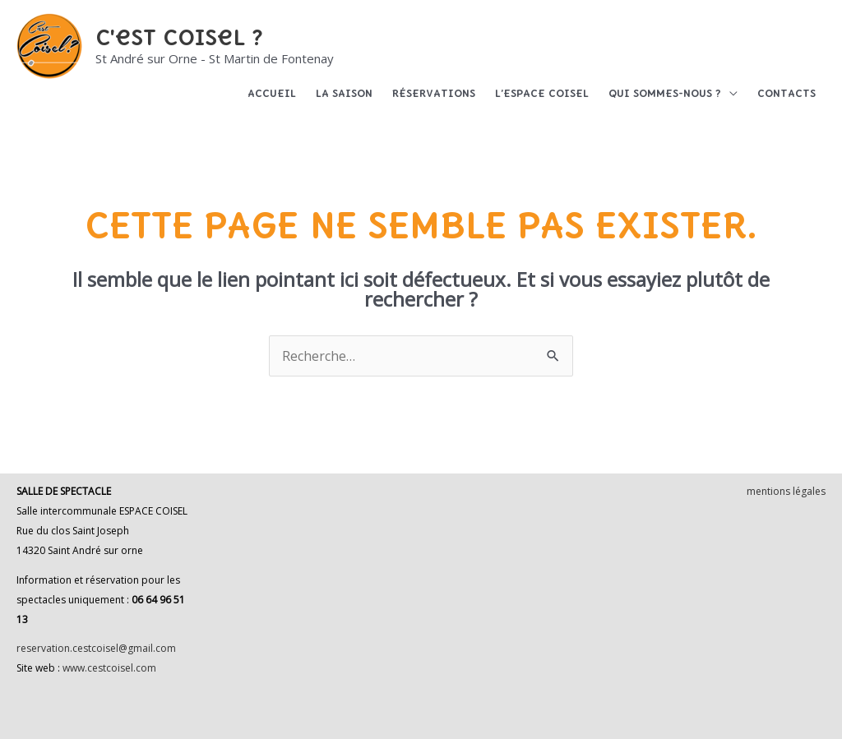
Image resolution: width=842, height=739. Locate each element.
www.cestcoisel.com (109, 668)
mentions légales (786, 491)
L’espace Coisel (542, 93)
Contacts (786, 93)
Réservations (433, 93)
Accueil (272, 93)
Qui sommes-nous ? (664, 93)
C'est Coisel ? (179, 37)
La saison (344, 93)
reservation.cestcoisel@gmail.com (96, 648)
